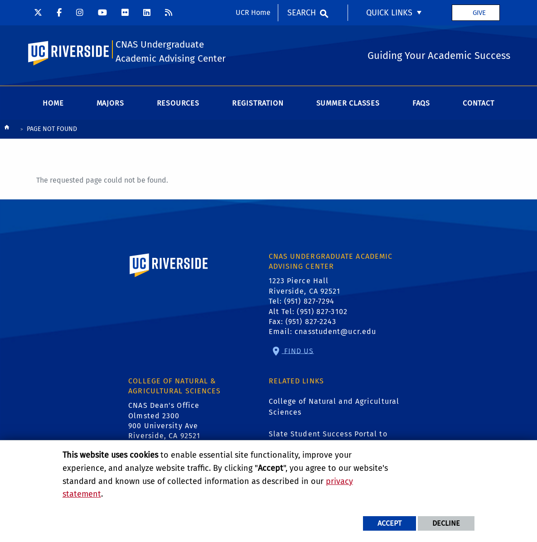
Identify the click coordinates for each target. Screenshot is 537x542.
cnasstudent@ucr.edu (335, 331)
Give (479, 13)
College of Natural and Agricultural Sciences (334, 406)
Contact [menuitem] (478, 103)
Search (301, 13)
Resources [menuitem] (178, 103)
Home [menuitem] (53, 103)
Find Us (298, 350)
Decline (446, 523)
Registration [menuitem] (258, 103)
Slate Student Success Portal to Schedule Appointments (328, 439)
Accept (389, 523)
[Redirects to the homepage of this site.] (7, 129)
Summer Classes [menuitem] (348, 103)
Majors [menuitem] (110, 103)
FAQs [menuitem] (421, 103)
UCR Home (253, 12)
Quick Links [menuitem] (389, 13)
